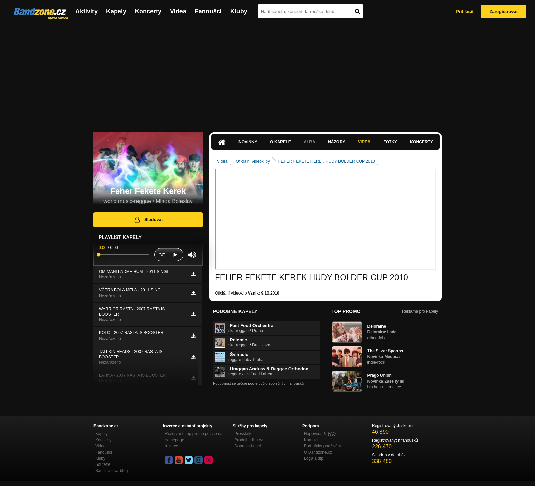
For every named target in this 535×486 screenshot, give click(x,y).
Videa (178, 11)
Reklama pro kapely (420, 311)
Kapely (116, 11)
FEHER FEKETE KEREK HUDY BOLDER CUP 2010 (326, 161)
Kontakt (311, 440)
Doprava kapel (247, 446)
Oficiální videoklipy (253, 161)
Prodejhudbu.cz (248, 440)
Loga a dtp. (314, 458)
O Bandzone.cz (318, 452)
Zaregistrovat (504, 11)
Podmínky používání (322, 446)
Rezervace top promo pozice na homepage (193, 436)
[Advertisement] (267, 74)
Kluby (238, 11)
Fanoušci (208, 11)
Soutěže (102, 464)
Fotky (390, 142)
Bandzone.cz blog (111, 470)
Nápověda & (320, 433)
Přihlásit (464, 11)
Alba (309, 142)
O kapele (280, 142)
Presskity (242, 433)
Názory (336, 142)
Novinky (247, 142)
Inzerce (171, 446)
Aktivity (86, 11)
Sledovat (148, 220)
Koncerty (148, 11)
